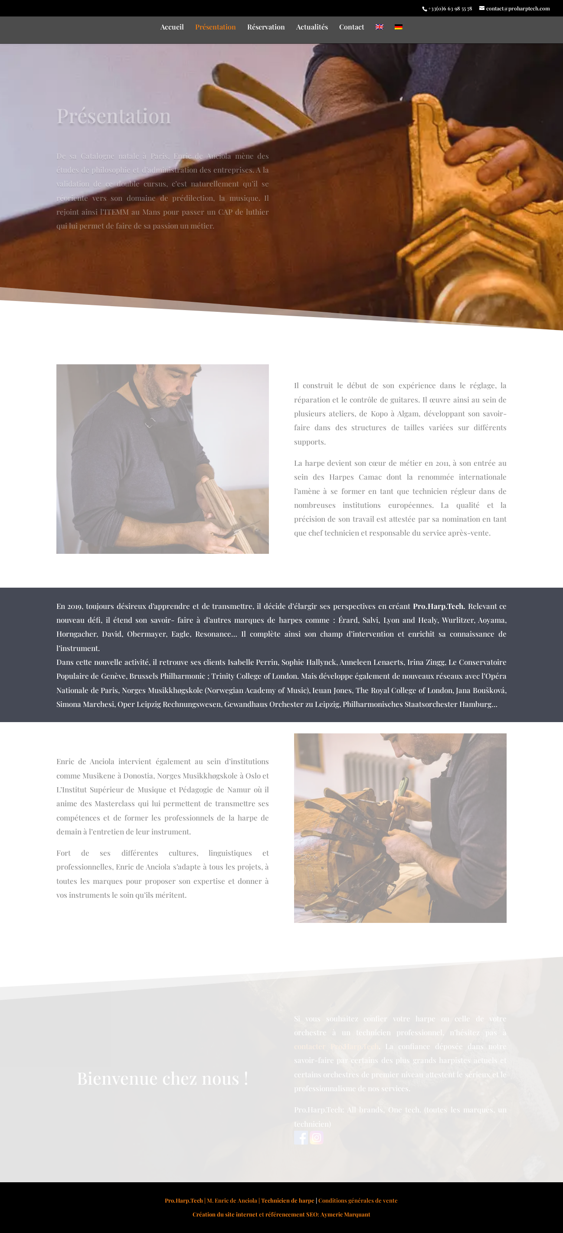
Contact (351, 27)
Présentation (215, 27)
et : (281, 1214)
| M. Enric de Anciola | (239, 1200)
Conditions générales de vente (358, 1200)
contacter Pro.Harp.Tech (336, 1046)
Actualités (312, 27)
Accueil (172, 27)
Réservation (266, 27)
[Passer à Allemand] (399, 34)
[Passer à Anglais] (379, 34)
